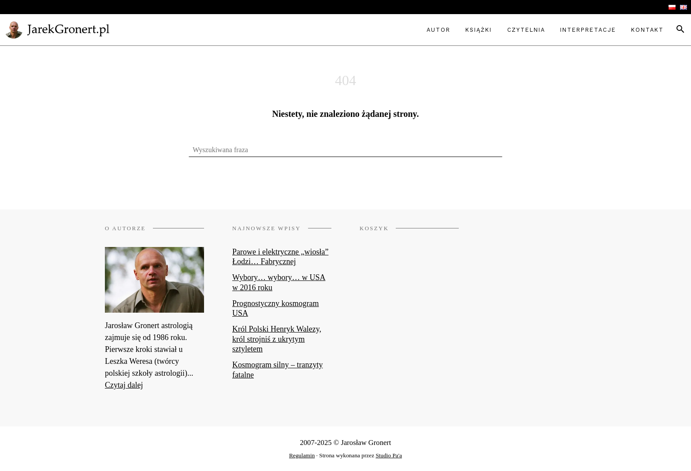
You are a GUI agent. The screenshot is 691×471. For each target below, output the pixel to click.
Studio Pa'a (388, 455)
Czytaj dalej (124, 385)
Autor (438, 29)
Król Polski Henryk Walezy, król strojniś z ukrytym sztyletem (276, 339)
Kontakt (647, 29)
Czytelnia (526, 29)
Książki (478, 29)
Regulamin (302, 455)
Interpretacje (588, 29)
